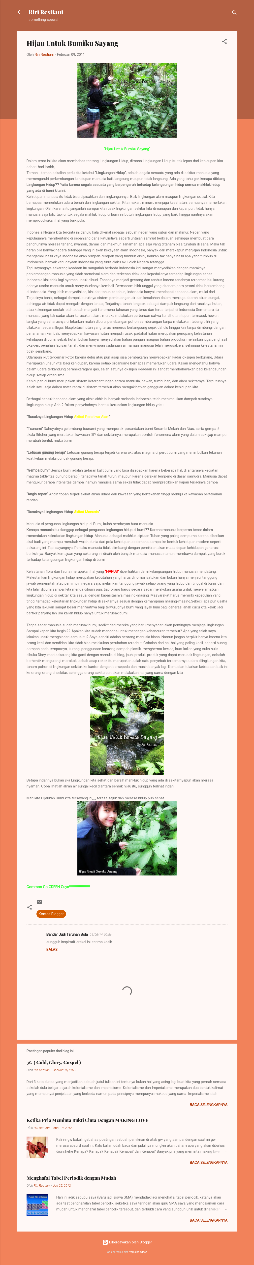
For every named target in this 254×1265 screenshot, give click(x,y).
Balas (52, 950)
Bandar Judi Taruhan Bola (67, 934)
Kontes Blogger (51, 914)
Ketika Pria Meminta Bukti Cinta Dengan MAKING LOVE (87, 1120)
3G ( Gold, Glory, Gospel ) (54, 1062)
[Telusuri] (234, 13)
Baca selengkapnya (208, 1105)
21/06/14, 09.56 (101, 934)
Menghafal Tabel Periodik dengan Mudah (71, 1178)
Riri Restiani (46, 12)
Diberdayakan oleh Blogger (127, 1242)
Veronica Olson (138, 1252)
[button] (224, 42)
